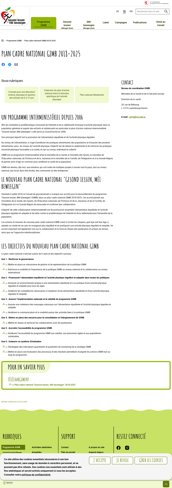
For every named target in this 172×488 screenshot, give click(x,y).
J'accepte (99, 460)
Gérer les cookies (151, 460)
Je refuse (122, 460)
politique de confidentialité (36, 474)
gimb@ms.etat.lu (137, 116)
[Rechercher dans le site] (166, 11)
